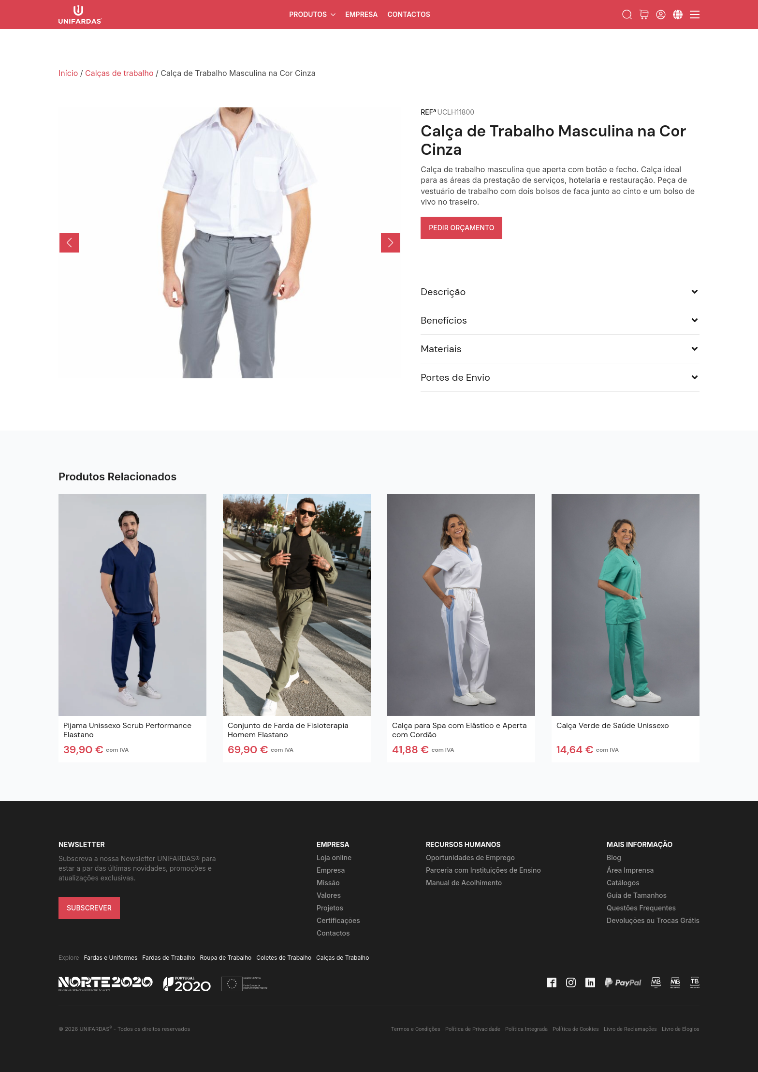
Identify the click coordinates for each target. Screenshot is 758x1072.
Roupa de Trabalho (225, 957)
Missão (328, 882)
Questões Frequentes (641, 908)
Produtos (308, 14)
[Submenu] (678, 14)
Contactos (408, 14)
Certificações (338, 920)
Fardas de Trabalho (168, 957)
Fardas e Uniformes (111, 957)
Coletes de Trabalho (283, 957)
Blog (614, 857)
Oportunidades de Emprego (470, 857)
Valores (329, 895)
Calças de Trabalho (342, 957)
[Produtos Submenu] (333, 14)
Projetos (330, 908)
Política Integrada (526, 1029)
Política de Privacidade (472, 1029)
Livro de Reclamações (630, 1029)
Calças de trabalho (119, 73)
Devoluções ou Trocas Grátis (653, 920)
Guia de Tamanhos (637, 895)
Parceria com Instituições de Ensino (483, 870)
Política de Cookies (576, 1029)
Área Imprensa (630, 870)
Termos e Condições (415, 1029)
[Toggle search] (627, 14)
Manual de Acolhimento (464, 882)
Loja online (334, 857)
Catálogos (623, 882)
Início (68, 73)
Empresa (361, 14)
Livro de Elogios (681, 1029)
